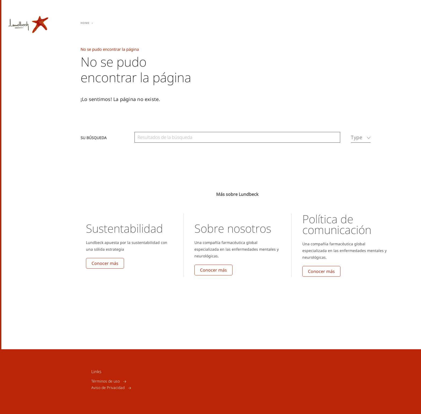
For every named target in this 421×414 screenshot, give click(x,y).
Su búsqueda (94, 137)
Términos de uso (105, 381)
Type (356, 137)
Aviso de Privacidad (108, 388)
